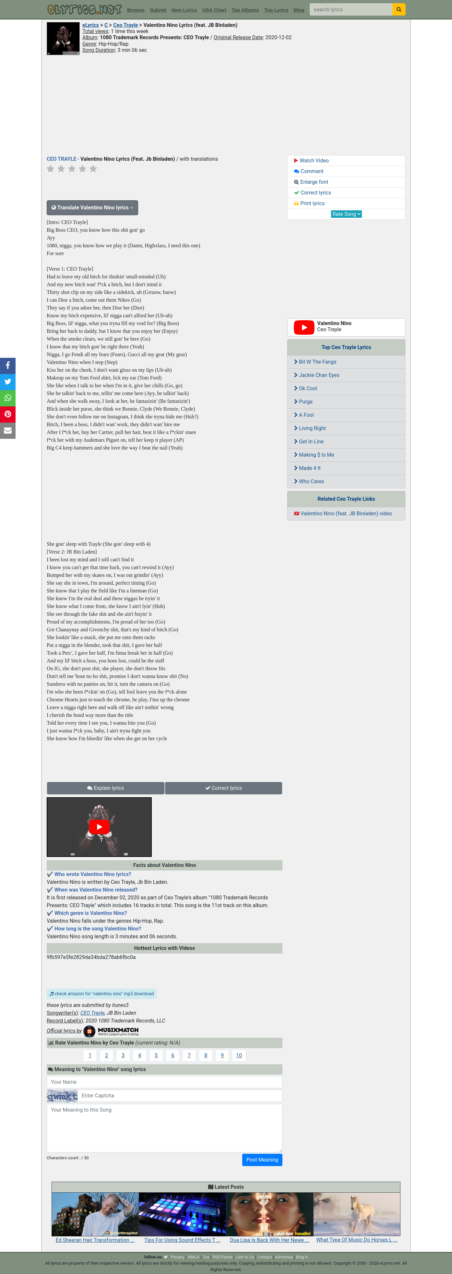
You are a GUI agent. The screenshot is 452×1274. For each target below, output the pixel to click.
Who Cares (309, 481)
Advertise (284, 1257)
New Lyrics (184, 10)
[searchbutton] (399, 9)
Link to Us (245, 1257)
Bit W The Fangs (315, 362)
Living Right (310, 428)
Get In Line (309, 441)
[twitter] (166, 1257)
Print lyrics (309, 203)
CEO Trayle (92, 1013)
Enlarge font (311, 182)
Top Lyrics (276, 10)
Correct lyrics (223, 788)
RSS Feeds (222, 1257)
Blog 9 (302, 1257)
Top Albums (245, 10)
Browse (136, 10)
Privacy (177, 1257)
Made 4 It (307, 468)
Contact (264, 1257)
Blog (298, 10)
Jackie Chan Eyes (316, 375)
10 (239, 1055)
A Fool (304, 415)
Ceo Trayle (125, 25)
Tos (206, 1257)
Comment (308, 171)
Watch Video (311, 161)
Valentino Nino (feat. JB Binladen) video (343, 513)
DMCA (193, 1257)
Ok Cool (305, 388)
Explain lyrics (105, 788)
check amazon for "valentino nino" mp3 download (102, 993)
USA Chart (214, 10)
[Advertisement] (226, 104)
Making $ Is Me (314, 455)
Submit (158, 10)
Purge (303, 402)
